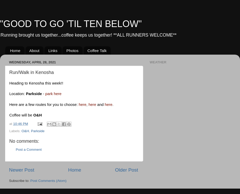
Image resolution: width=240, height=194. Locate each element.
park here (53, 94)
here (82, 105)
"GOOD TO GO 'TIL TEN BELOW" (71, 24)
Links (52, 50)
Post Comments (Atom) (48, 181)
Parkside (38, 131)
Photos (72, 50)
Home (15, 50)
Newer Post (21, 170)
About (34, 50)
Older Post (126, 170)
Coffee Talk (97, 50)
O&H (25, 131)
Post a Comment (29, 149)
